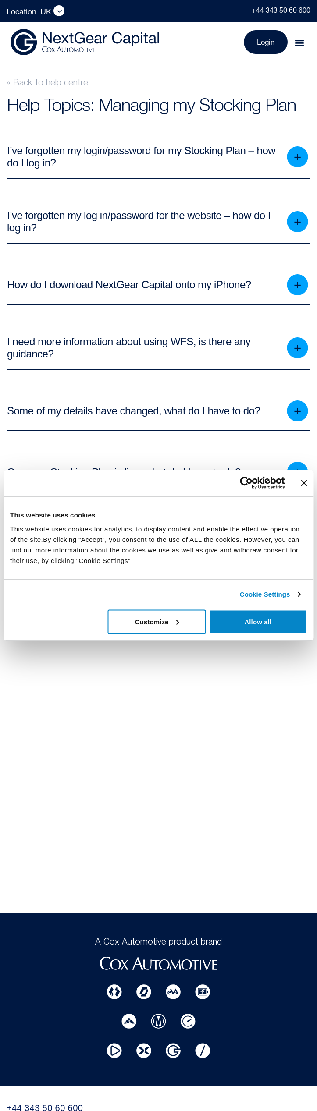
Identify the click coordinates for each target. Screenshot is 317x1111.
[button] (299, 43)
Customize (157, 621)
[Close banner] (304, 483)
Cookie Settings (265, 594)
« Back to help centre (47, 83)
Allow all (257, 621)
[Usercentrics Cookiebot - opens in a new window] (246, 483)
